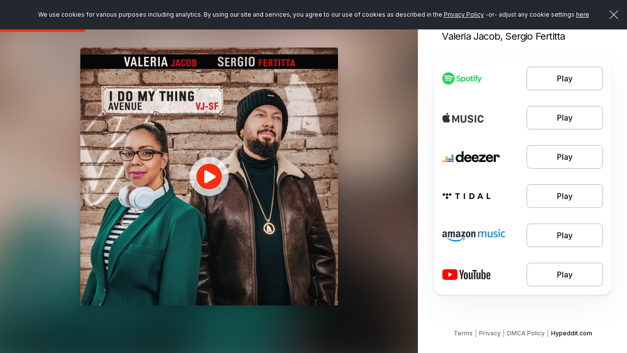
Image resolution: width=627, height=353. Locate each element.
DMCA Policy (526, 333)
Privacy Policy (464, 14)
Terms (463, 333)
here (582, 14)
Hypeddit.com (571, 333)
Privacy (490, 333)
